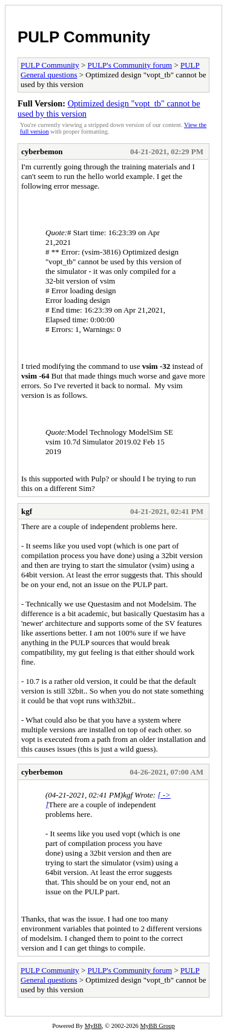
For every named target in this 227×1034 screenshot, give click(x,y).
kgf (26, 511)
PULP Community (84, 37)
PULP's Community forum (130, 65)
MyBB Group (157, 1026)
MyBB (93, 1026)
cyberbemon (42, 151)
